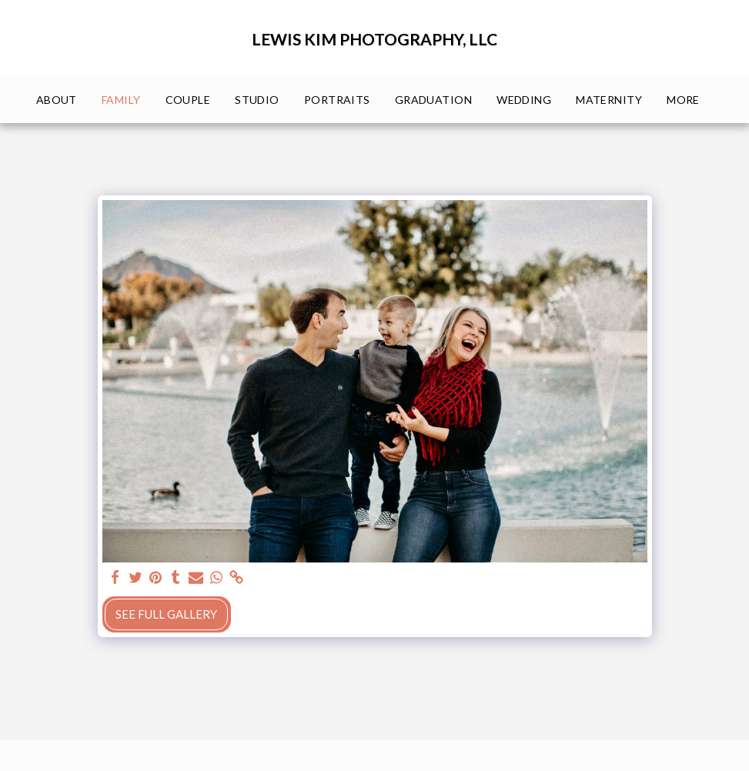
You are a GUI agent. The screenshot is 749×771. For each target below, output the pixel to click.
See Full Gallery (166, 614)
